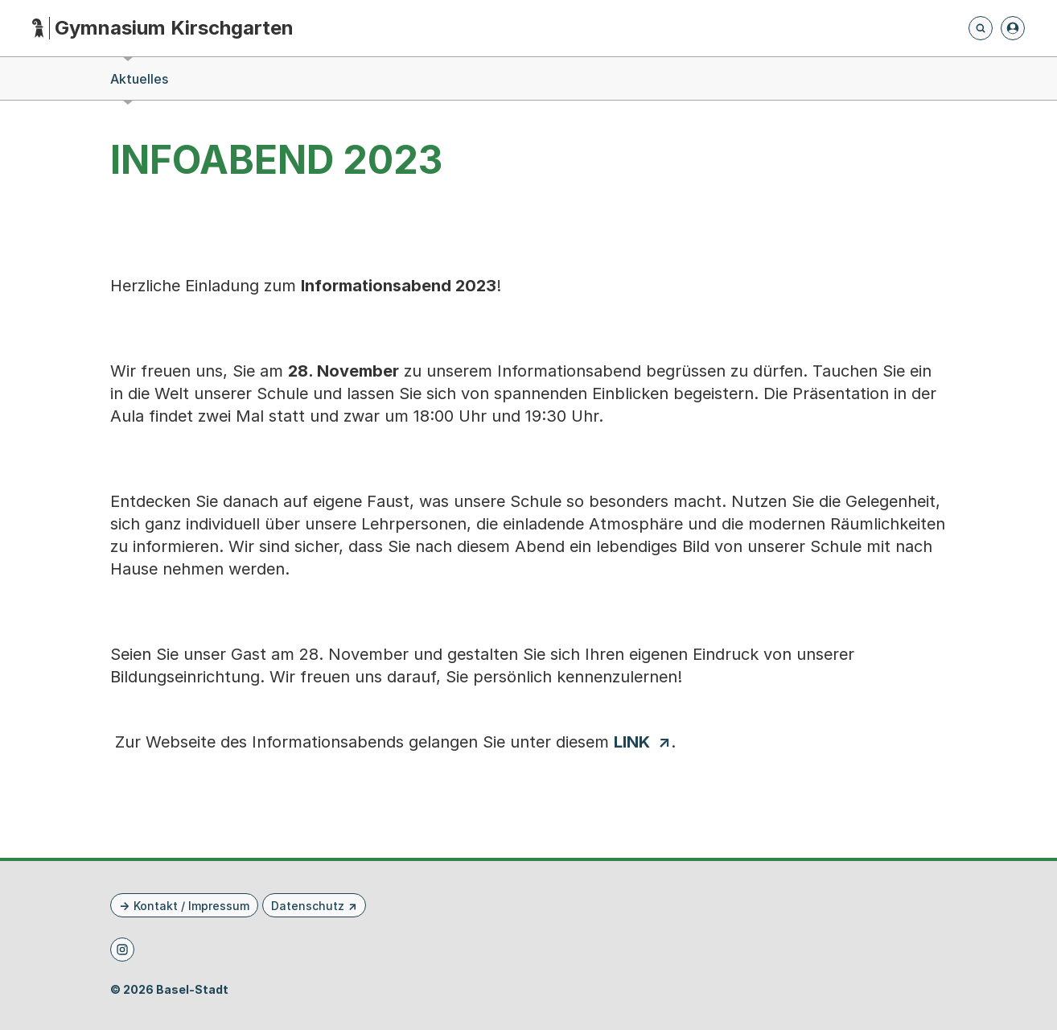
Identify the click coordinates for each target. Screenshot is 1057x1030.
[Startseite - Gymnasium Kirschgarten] (163, 28)
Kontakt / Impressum (191, 906)
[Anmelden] (1013, 28)
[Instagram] (122, 949)
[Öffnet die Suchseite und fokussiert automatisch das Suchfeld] (981, 28)
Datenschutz (307, 906)
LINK (632, 742)
